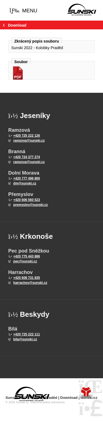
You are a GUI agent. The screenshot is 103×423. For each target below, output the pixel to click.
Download (17, 25)
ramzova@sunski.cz (28, 140)
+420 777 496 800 (26, 178)
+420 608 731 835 (26, 278)
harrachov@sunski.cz (30, 283)
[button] (23, 10)
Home (81, 10)
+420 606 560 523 (26, 200)
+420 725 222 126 (26, 136)
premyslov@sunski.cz (30, 205)
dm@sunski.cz (24, 183)
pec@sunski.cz (25, 261)
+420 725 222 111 (26, 334)
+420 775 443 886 (26, 256)
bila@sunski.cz (25, 339)
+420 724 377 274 (26, 157)
